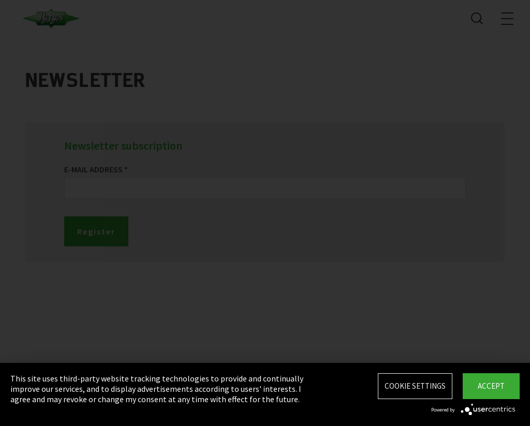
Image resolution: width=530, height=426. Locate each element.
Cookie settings (415, 386)
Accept (491, 386)
